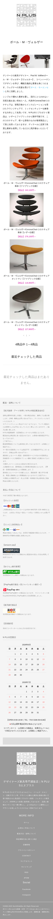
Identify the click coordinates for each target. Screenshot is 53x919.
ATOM (26, 878)
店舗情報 (26, 844)
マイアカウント (26, 861)
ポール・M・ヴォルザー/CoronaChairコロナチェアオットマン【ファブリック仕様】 (26, 277)
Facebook (26, 889)
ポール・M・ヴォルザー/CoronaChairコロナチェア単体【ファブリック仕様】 (26, 184)
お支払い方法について (26, 828)
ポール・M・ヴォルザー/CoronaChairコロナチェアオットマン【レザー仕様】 (26, 323)
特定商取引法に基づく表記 (26, 839)
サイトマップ (26, 867)
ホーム (26, 822)
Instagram (26, 895)
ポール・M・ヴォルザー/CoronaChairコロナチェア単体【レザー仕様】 (26, 231)
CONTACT (26, 856)
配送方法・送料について (26, 833)
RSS (26, 872)
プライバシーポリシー (26, 850)
